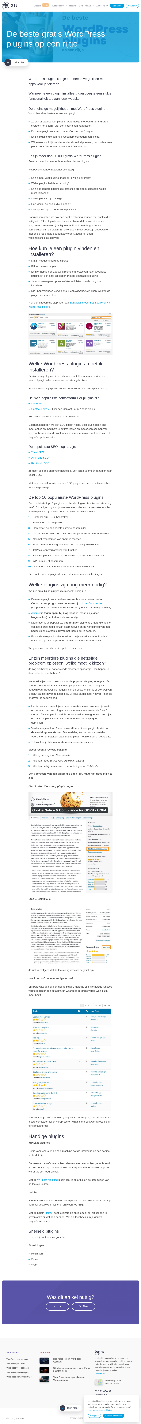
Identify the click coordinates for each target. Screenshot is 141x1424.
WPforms (37, 403)
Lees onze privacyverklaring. (100, 1410)
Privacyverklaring (76, 1418)
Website (41, 5)
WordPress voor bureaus (17, 1359)
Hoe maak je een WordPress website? (60, 1361)
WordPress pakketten (15, 1363)
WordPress (58, 5)
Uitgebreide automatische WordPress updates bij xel (65, 1370)
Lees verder (100, 1373)
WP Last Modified (47, 1179)
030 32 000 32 (103, 1391)
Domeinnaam (85, 6)
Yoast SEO (37, 452)
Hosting (72, 6)
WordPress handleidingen (17, 1372)
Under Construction (92, 603)
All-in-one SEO (40, 457)
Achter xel (100, 6)
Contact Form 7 (40, 409)
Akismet (36, 613)
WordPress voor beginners (17, 1368)
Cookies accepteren (113, 1416)
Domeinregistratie (19, 1377)
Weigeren (94, 1416)
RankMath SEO (40, 463)
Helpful (49, 1212)
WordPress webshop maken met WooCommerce (62, 1379)
